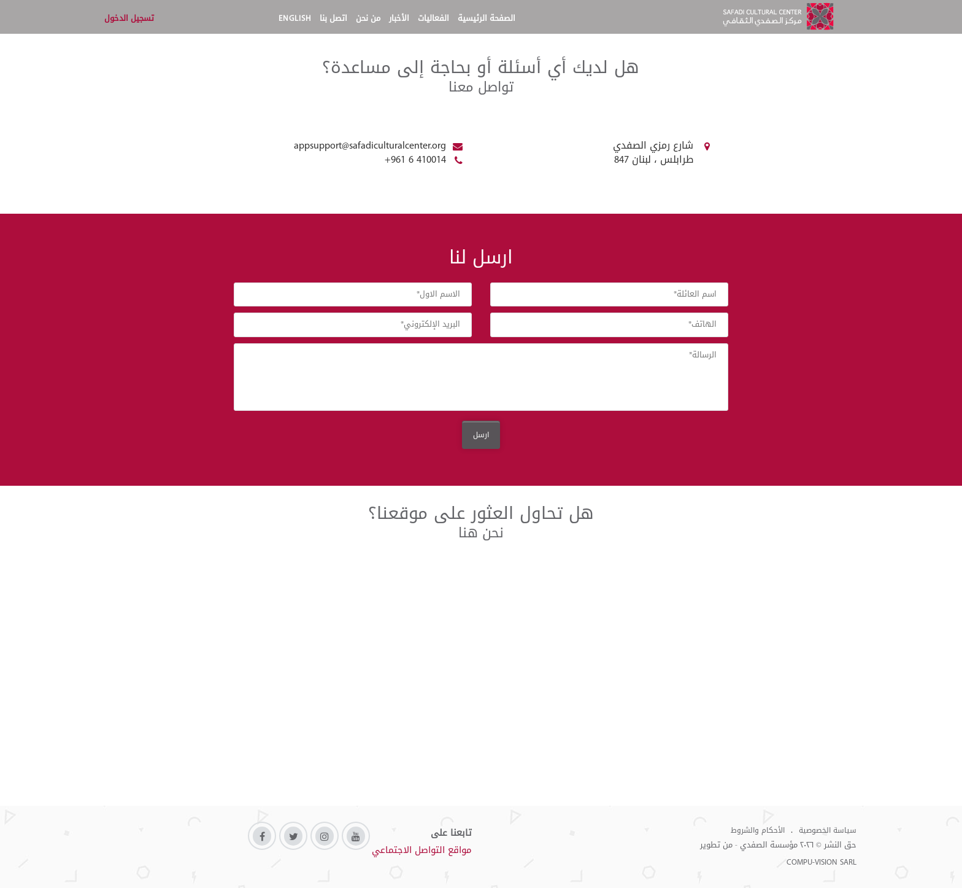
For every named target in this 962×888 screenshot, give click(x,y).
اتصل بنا (333, 18)
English (295, 18)
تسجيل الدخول (129, 18)
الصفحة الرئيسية (486, 18)
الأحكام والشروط (758, 830)
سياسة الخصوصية (827, 830)
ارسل (481, 435)
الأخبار (399, 18)
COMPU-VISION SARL (821, 862)
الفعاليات (433, 18)
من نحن (368, 18)
